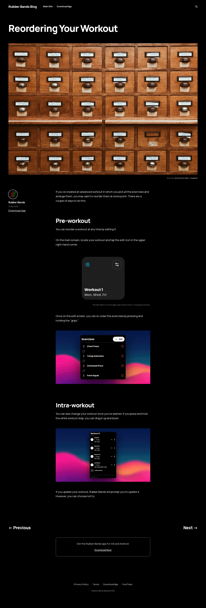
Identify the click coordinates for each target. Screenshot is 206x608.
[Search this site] (196, 7)
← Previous (19, 528)
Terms (96, 584)
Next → (190, 528)
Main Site (48, 6)
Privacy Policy (81, 584)
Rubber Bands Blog (22, 6)
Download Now (103, 550)
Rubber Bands (16, 202)
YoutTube (127, 584)
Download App (64, 6)
